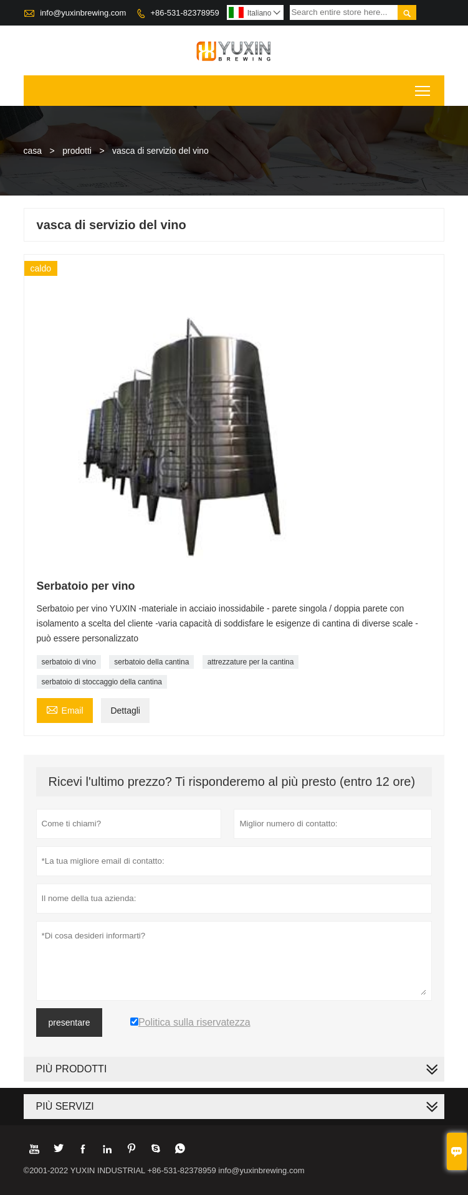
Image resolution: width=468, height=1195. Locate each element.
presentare (69, 1022)
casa (33, 151)
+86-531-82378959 (184, 12)
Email (65, 709)
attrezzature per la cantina (251, 662)
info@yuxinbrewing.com (83, 12)
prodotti (77, 151)
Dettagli (125, 711)
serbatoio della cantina (151, 662)
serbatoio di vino (69, 662)
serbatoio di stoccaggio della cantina (102, 682)
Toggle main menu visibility (423, 87)
